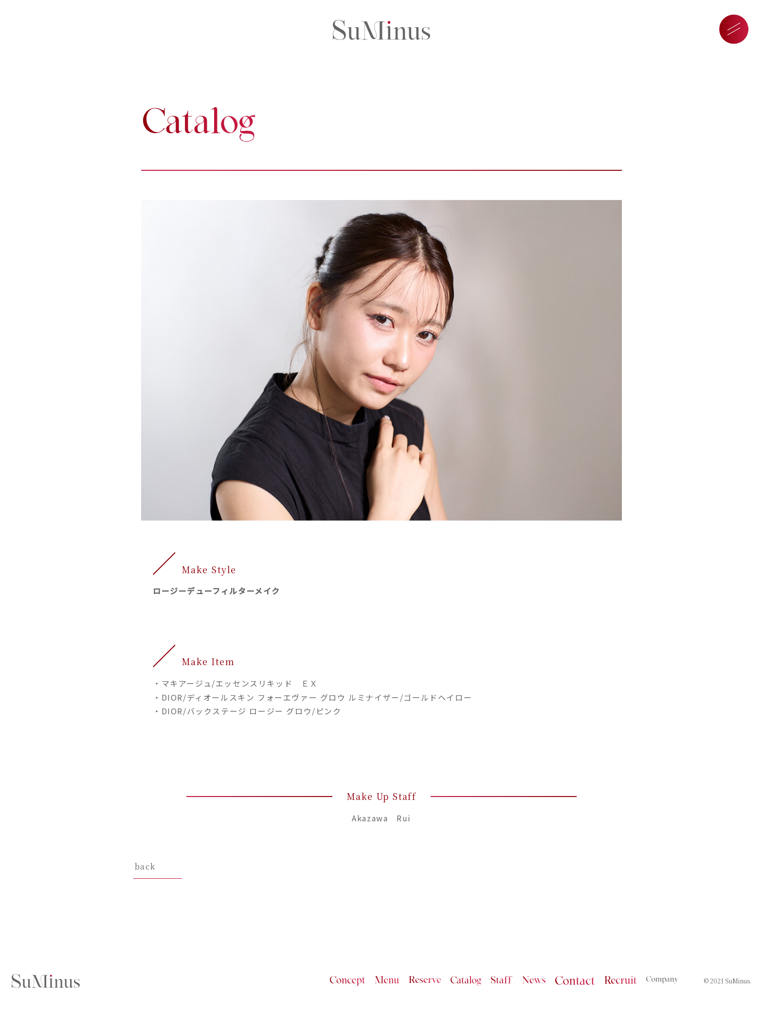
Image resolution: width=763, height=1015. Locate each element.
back (145, 866)
